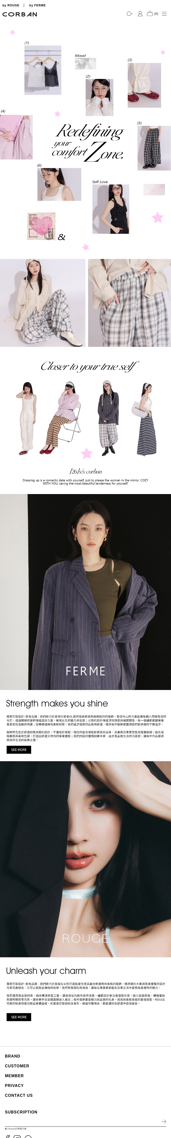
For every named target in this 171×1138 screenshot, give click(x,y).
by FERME (37, 5)
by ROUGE (10, 5)
